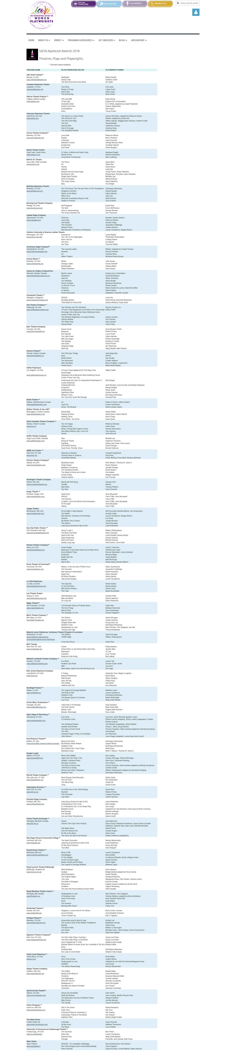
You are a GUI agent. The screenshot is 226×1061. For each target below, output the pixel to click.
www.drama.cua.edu (34, 237)
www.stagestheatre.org (35, 974)
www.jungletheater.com (35, 514)
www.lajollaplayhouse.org (36, 586)
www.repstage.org (33, 843)
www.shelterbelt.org (34, 913)
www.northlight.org (34, 693)
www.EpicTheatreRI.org (36, 331)
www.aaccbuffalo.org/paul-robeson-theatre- (43, 744)
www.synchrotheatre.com (36, 995)
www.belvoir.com (33, 164)
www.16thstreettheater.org (37, 80)
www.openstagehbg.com (36, 721)
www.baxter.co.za (33, 155)
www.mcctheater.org (34, 649)
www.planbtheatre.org (35, 780)
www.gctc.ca (31, 426)
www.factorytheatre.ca (35, 356)
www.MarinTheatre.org (35, 620)
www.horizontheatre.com (36, 465)
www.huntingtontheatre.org (37, 484)
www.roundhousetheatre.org (37, 855)
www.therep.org (32, 118)
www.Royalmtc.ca (33, 896)
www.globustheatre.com (36, 414)
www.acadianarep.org (35, 89)
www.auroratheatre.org (35, 138)
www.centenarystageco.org (37, 252)
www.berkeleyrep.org (35, 191)
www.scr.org (31, 959)
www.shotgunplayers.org (36, 923)
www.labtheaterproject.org (37, 598)
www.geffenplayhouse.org (36, 375)
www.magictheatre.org (35, 608)
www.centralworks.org (35, 264)
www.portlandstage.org (35, 804)
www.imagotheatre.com (36, 497)
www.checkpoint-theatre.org (37, 300)
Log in (195, 12)
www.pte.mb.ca (32, 824)
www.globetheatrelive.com (37, 405)
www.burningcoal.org (35, 208)
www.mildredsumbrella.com (37, 664)
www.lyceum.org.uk (34, 872)
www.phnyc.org (32, 792)
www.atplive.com (33, 101)
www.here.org (32, 455)
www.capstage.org (34, 220)
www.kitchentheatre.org (36, 550)
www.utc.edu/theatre (34, 1034)
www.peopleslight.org (35, 758)
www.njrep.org (32, 676)
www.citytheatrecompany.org (38, 310)
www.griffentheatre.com (36, 441)
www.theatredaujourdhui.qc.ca (38, 276)
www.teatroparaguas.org (36, 1010)
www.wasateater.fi (33, 1046)
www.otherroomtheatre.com (37, 1025)
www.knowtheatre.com (35, 569)
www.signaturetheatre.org (36, 940)
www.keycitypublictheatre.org (38, 533)
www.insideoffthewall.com (36, 707)
